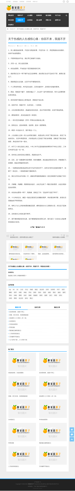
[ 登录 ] (14, 275)
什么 (26, 289)
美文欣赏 (11, 20)
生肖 (25, 295)
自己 (50, 295)
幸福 (25, 292)
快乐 (39, 292)
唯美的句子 (13, 46)
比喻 (15, 295)
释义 (31, 298)
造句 (26, 298)
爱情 (20, 295)
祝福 (30, 295)
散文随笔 (48, 15)
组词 (41, 295)
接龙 (59, 292)
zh (17, 289)
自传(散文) (12, 321)
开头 (30, 292)
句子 (58, 289)
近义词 (21, 298)
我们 (54, 292)
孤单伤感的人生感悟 (59, 237)
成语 (49, 292)
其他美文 (11, 24)
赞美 (15, 298)
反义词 (42, 289)
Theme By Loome (37, 488)
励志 (36, 289)
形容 (34, 292)
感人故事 (39, 20)
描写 (64, 292)
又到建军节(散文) (14, 336)
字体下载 (36, 486)
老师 (46, 295)
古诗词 (53, 289)
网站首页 (11, 15)
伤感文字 (20, 20)
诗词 (10, 298)
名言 (63, 289)
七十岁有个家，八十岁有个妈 (18, 340)
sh (13, 289)
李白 (10, 295)
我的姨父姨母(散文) (15, 330)
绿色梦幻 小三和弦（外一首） (18, 318)
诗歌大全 (48, 20)
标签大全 (35, 1)
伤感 (31, 289)
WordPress (44, 484)
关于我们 (8, 1)
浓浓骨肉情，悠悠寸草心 (16, 312)
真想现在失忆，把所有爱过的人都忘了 (21, 237)
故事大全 (58, 20)
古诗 (47, 289)
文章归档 (28, 1)
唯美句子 (20, 15)
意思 (44, 292)
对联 (20, 292)
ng (10, 289)
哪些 (10, 292)
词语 (55, 295)
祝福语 (35, 295)
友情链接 (15, 1)
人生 (21, 289)
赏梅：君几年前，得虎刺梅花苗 (18, 315)
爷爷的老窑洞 (13, 324)
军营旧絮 (12, 327)
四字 (15, 292)
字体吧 (40, 486)
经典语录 (39, 15)
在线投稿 (22, 1)
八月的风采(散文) (14, 333)
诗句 (60, 295)
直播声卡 (44, 486)
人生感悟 (29, 15)
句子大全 (58, 15)
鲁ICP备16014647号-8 (53, 484)
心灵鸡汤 (29, 20)
